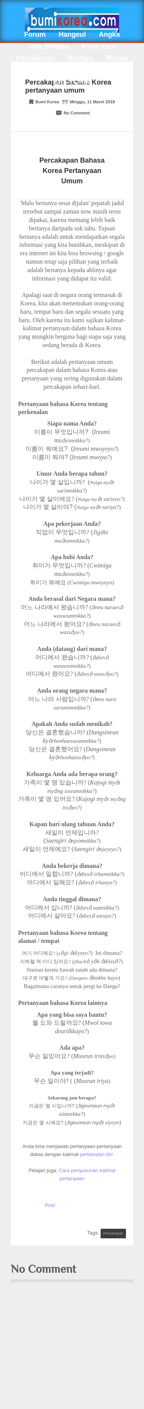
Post (50, 1205)
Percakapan (35, 58)
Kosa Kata (99, 46)
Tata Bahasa (48, 46)
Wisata (117, 58)
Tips (78, 70)
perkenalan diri (97, 1154)
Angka (109, 34)
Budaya (80, 58)
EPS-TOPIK (72, 82)
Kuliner (46, 70)
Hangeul (72, 34)
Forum (35, 34)
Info (104, 70)
